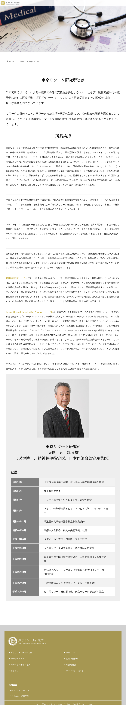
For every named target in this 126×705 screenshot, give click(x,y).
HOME (12, 61)
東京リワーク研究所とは (29, 61)
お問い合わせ (72, 650)
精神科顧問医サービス (16, 278)
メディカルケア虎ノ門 (19, 682)
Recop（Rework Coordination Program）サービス (29, 312)
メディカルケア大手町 (19, 687)
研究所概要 (71, 656)
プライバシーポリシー (76, 662)
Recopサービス (17, 650)
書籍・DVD (71, 644)
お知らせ (15, 662)
